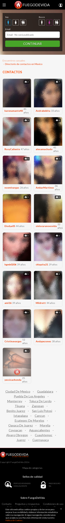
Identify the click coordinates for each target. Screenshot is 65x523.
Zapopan (38, 406)
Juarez (20, 440)
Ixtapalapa (21, 416)
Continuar (32, 44)
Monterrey (14, 401)
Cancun (40, 416)
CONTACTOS (12, 72)
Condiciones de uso (53, 503)
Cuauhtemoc (43, 435)
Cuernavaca (40, 440)
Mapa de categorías (32, 467)
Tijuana (20, 406)
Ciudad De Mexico (17, 391)
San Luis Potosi (42, 411)
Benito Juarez (15, 411)
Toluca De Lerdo (40, 401)
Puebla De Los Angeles (29, 396)
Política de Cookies (14, 520)
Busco (42, 17)
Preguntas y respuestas (27, 503)
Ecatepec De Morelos (29, 420)
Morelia (45, 425)
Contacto (7, 503)
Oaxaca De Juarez (20, 425)
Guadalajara (45, 391)
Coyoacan (15, 430)
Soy (6, 17)
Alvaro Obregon (17, 435)
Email (7, 29)
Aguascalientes (39, 430)
